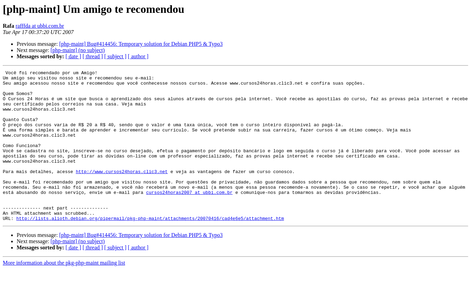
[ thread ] (92, 56)
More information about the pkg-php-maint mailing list (64, 293)
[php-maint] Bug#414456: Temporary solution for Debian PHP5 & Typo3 (141, 44)
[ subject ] (115, 56)
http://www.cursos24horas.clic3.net (122, 192)
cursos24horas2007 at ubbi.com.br (189, 217)
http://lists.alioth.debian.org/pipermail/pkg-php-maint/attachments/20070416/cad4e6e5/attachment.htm (150, 248)
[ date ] (73, 56)
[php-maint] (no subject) (78, 50)
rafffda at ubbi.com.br (40, 26)
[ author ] (138, 56)
